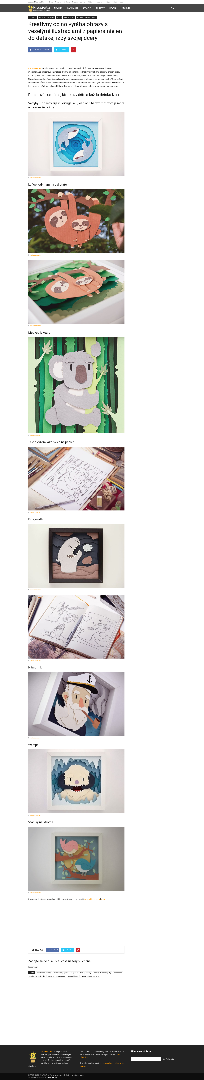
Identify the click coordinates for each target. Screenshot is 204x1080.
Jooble (122, 2)
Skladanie (79, 17)
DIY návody (32, 17)
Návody (59, 8)
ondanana (118, 973)
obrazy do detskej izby (102, 973)
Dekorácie (42, 17)
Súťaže (115, 2)
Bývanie (114, 8)
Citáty (90, 2)
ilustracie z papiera (61, 973)
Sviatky (88, 8)
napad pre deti (77, 973)
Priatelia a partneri (79, 2)
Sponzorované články (103, 2)
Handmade (74, 8)
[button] (172, 8)
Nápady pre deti (69, 17)
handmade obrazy (44, 973)
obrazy (88, 973)
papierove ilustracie (37, 976)
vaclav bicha (73, 976)
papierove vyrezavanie (56, 976)
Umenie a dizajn (90, 17)
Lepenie (59, 17)
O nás (51, 2)
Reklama (67, 2)
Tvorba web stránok (36, 1077)
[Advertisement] (76, 59)
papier (74, 79)
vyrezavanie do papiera (90, 976)
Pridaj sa (58, 2)
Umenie (127, 8)
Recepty (101, 8)
